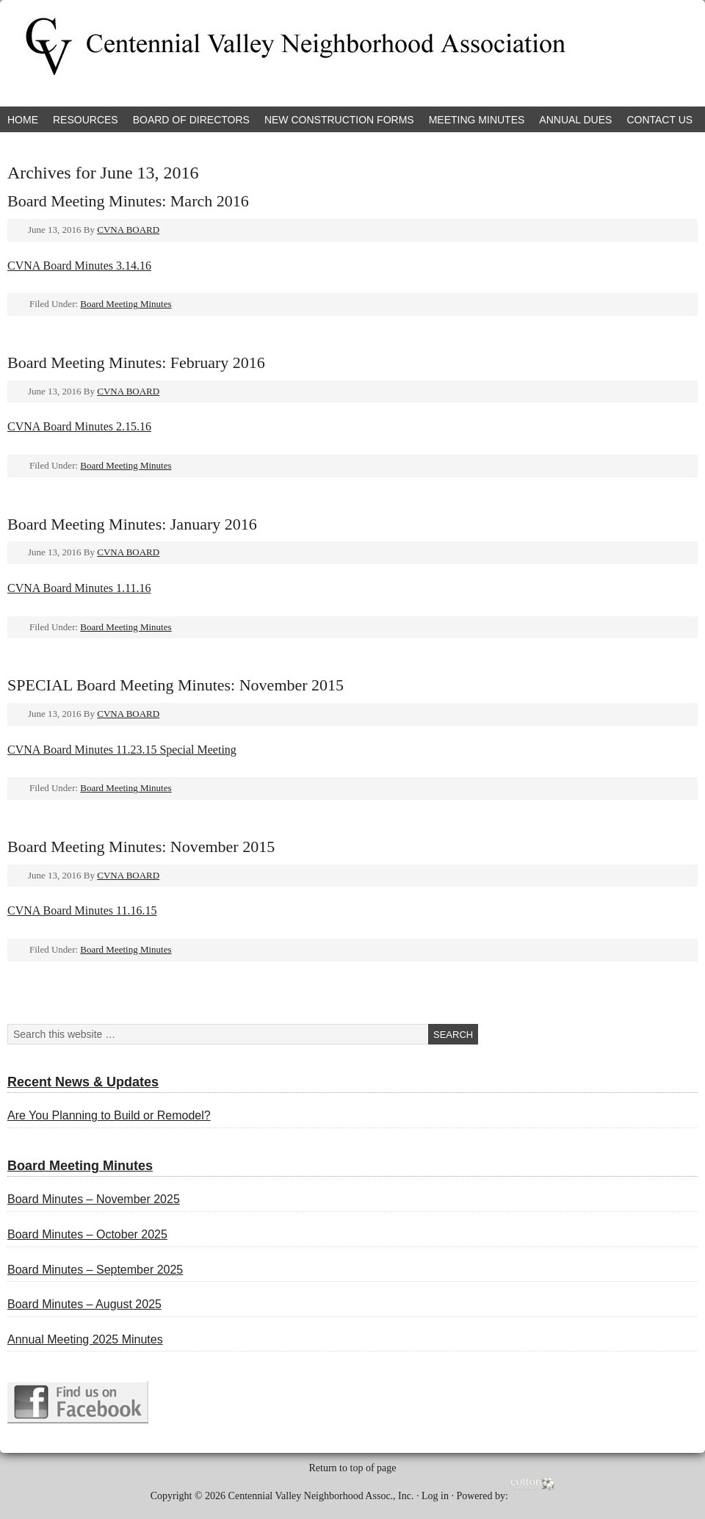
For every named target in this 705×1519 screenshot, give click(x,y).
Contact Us (659, 120)
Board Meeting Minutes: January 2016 (132, 524)
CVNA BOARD (128, 229)
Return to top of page (353, 1467)
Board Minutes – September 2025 (95, 1269)
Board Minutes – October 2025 (87, 1234)
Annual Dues (575, 120)
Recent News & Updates (83, 1082)
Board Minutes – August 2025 (84, 1304)
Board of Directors (191, 120)
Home (22, 120)
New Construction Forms (339, 120)
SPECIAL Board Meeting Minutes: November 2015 (175, 685)
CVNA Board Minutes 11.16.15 (81, 910)
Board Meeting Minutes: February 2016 (136, 362)
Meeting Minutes (477, 120)
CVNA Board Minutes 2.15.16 (79, 426)
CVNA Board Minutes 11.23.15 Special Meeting (121, 749)
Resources (85, 120)
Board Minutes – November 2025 (93, 1199)
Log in (435, 1495)
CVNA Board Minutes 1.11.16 (79, 588)
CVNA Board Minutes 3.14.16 (79, 265)
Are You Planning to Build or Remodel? (109, 1115)
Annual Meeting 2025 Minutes (85, 1339)
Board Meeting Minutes (125, 303)
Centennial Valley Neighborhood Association (172, 53)
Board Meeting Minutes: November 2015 (141, 846)
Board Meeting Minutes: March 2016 (128, 201)
